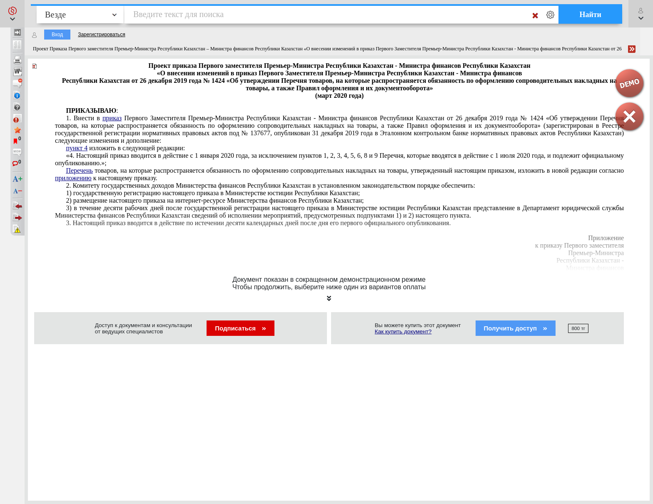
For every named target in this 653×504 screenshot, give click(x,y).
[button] (12, 13)
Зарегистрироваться (101, 34)
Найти (590, 14)
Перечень (79, 170)
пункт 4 (76, 147)
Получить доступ (516, 328)
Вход (57, 34)
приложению (73, 177)
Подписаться (240, 328)
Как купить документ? (403, 331)
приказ (112, 118)
